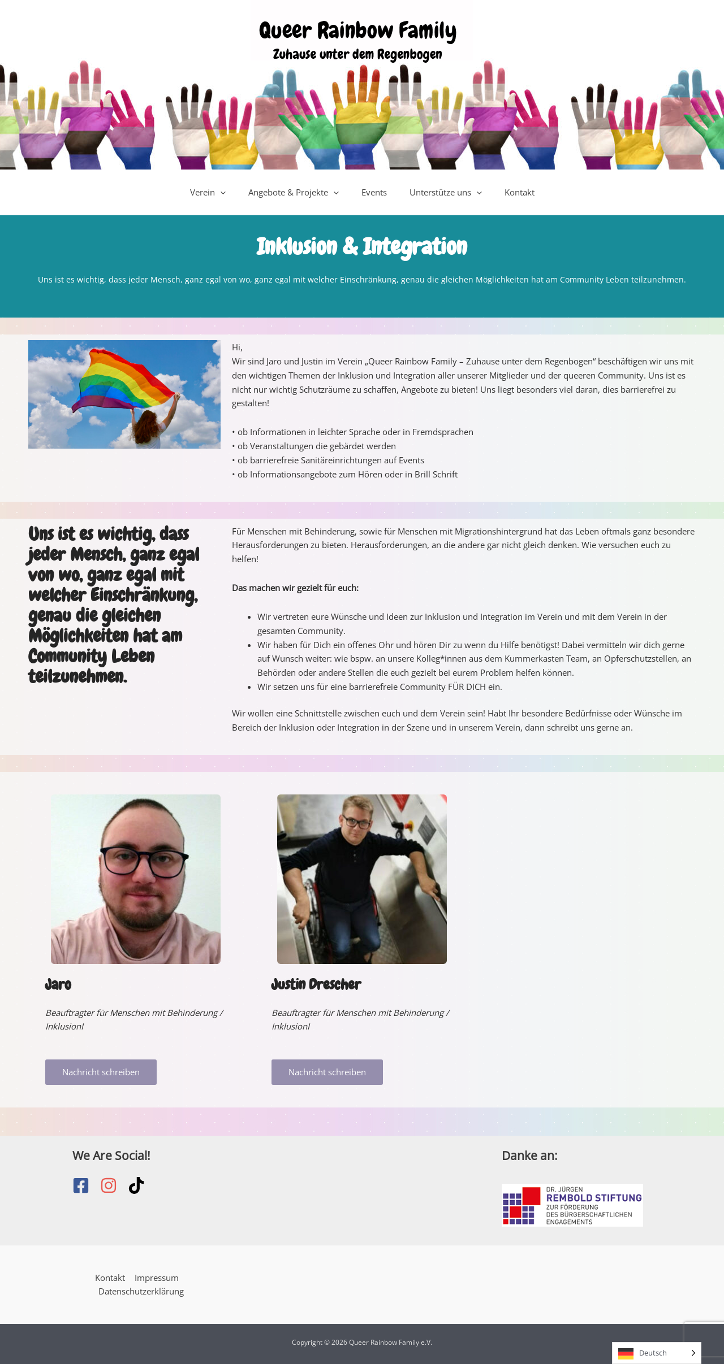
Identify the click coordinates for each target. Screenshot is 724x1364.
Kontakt (508, 192)
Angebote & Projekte (299, 192)
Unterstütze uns (440, 192)
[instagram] (114, 1185)
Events (374, 192)
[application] (231, 192)
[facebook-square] (86, 1185)
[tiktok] (139, 1185)
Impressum (156, 1277)
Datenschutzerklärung (141, 1291)
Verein (219, 192)
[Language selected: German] (656, 1353)
